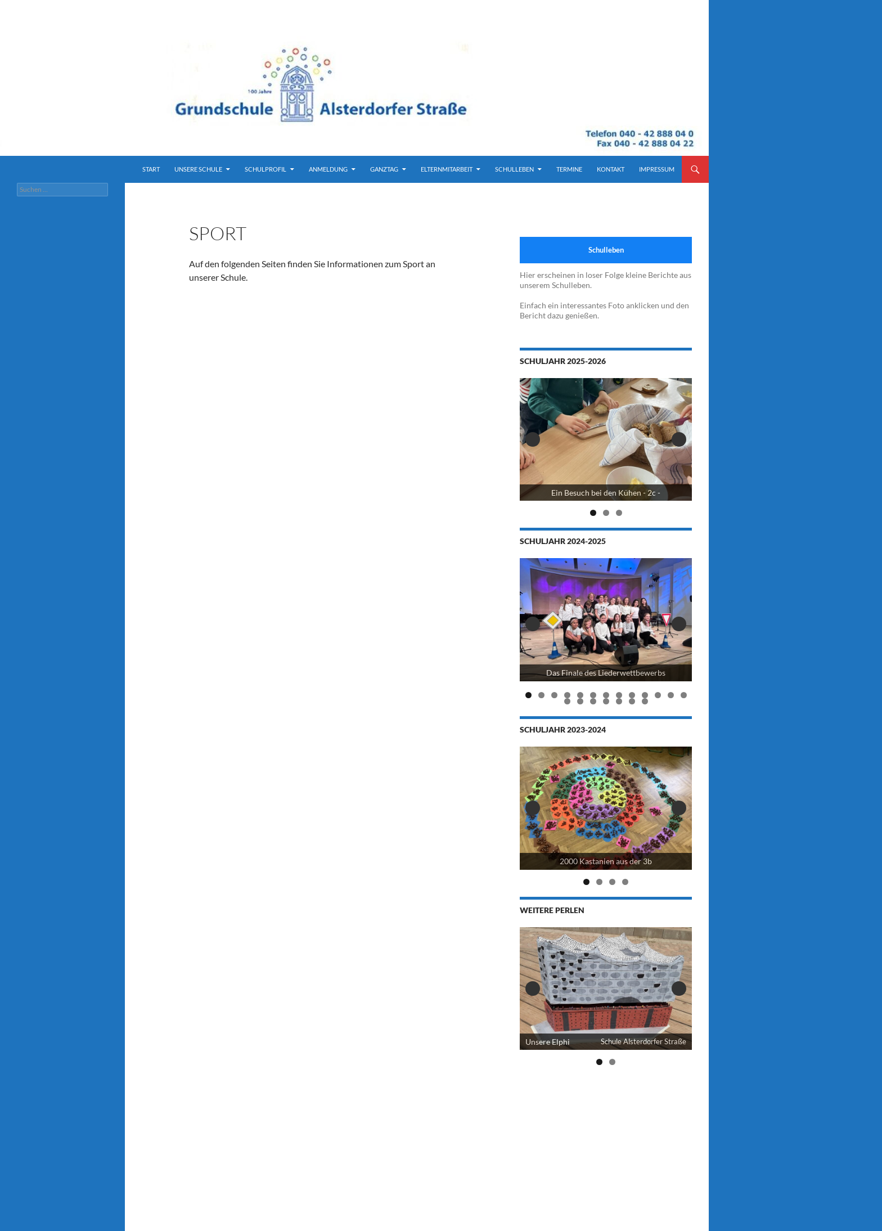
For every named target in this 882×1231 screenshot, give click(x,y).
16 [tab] (593, 701)
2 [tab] (606, 513)
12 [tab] (671, 695)
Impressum (656, 169)
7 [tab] (606, 695)
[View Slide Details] (606, 439)
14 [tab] (567, 701)
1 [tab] (593, 513)
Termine (569, 169)
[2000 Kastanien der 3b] (606, 808)
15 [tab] (580, 701)
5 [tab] (580, 695)
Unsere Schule (198, 169)
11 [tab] (658, 695)
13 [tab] (684, 695)
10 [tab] (645, 695)
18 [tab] (619, 701)
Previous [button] (532, 439)
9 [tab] (632, 695)
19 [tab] (632, 701)
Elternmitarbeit (446, 169)
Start (151, 169)
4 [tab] (567, 695)
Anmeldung (328, 169)
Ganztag (384, 169)
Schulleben (514, 169)
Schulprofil (265, 169)
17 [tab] (606, 701)
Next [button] (679, 439)
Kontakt (610, 169)
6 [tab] (593, 695)
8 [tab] (619, 695)
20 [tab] (645, 701)
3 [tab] (619, 513)
